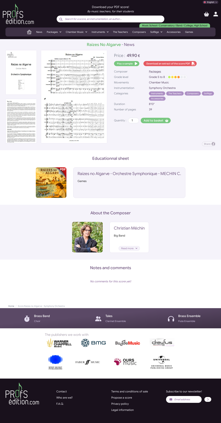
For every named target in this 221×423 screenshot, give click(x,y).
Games (189, 31)
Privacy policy (120, 404)
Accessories (174, 31)
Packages (155, 71)
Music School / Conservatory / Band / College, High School (174, 25)
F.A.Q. (60, 404)
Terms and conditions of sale (129, 391)
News (39, 31)
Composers (139, 31)
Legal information (122, 410)
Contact (61, 391)
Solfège (208, 93)
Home (11, 306)
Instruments (157, 93)
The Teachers (120, 31)
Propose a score (121, 397)
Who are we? (64, 397)
